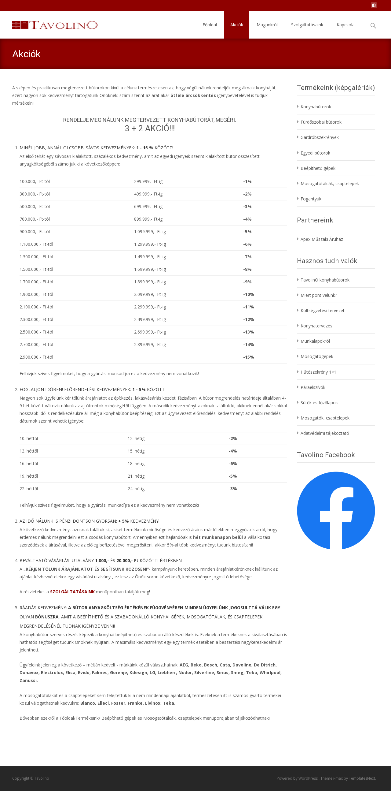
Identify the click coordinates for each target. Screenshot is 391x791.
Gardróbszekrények (320, 137)
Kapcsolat (346, 25)
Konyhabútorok (316, 107)
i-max (338, 778)
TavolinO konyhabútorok (325, 280)
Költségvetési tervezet (323, 310)
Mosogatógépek (317, 356)
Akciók (236, 25)
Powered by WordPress (298, 778)
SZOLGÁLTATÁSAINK (72, 592)
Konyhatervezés (316, 326)
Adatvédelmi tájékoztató (325, 433)
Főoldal (210, 25)
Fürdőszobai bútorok (321, 122)
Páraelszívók (313, 387)
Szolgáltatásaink (307, 25)
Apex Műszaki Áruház (322, 239)
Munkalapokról (315, 341)
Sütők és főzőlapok (319, 402)
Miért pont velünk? (319, 295)
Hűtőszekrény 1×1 (318, 372)
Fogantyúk (311, 199)
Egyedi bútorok (315, 153)
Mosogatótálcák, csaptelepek (330, 183)
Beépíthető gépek (318, 168)
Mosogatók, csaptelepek (325, 418)
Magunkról (267, 25)
